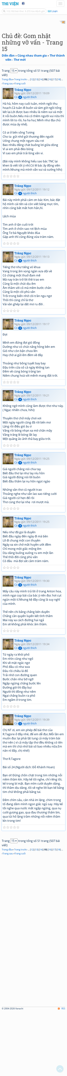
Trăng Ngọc (22, 154)
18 (59, 143)
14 (41, 143)
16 (50, 143)
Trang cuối (20, 147)
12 (32, 143)
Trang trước (20, 143)
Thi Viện (10, 3)
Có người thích (25, 161)
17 (54, 143)
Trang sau (8, 147)
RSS (61, 1072)
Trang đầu (7, 143)
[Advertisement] (33, 54)
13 (36, 143)
